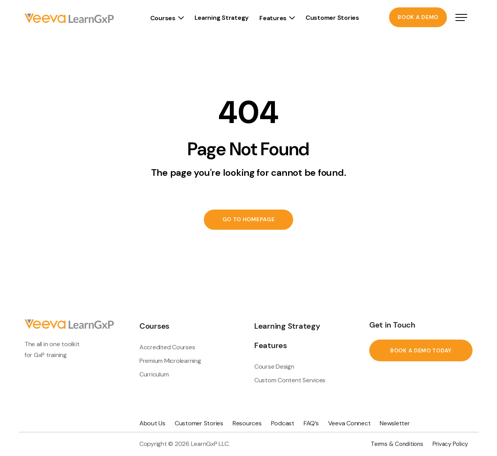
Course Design (274, 366)
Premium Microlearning (170, 361)
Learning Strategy (221, 18)
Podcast (282, 423)
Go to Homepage (248, 219)
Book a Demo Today (421, 350)
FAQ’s (311, 423)
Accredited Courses (167, 347)
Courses (163, 18)
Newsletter (395, 423)
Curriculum (154, 374)
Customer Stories (332, 18)
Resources (247, 423)
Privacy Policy (450, 444)
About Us (152, 423)
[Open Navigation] (461, 18)
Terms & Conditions (397, 444)
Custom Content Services (289, 380)
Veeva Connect (349, 423)
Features (273, 18)
